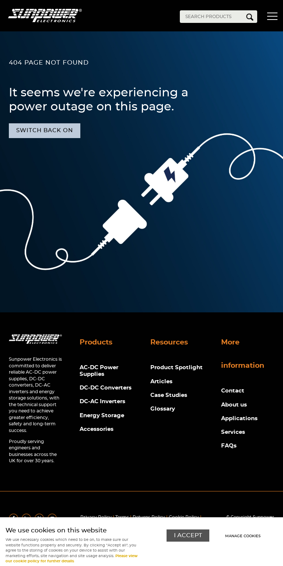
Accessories (96, 429)
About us (234, 405)
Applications (239, 419)
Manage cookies (243, 536)
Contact (232, 391)
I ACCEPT (188, 535)
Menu (272, 17)
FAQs (229, 446)
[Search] (213, 16)
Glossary (162, 409)
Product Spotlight (176, 368)
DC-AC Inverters (102, 402)
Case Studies (168, 395)
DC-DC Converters (106, 388)
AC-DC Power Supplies (99, 371)
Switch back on (44, 130)
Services (233, 432)
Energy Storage (102, 416)
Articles (161, 381)
